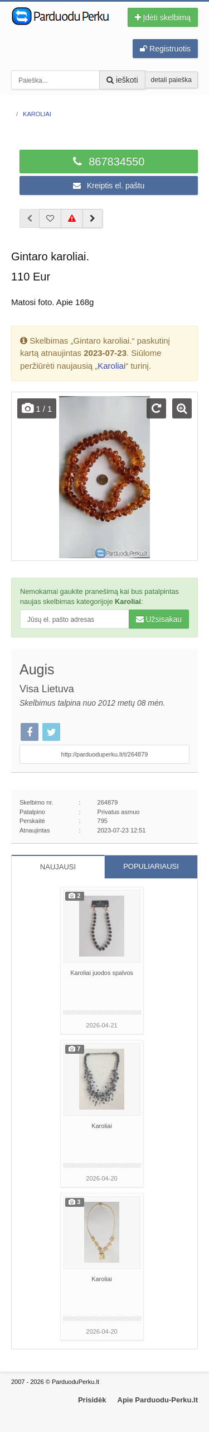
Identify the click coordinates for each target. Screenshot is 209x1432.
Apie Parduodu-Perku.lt (158, 1400)
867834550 (109, 161)
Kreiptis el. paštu (108, 185)
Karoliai (111, 365)
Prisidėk (92, 1400)
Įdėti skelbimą (163, 17)
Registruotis (165, 48)
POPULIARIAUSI (151, 866)
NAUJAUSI (58, 867)
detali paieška (171, 80)
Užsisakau (159, 619)
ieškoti (122, 79)
